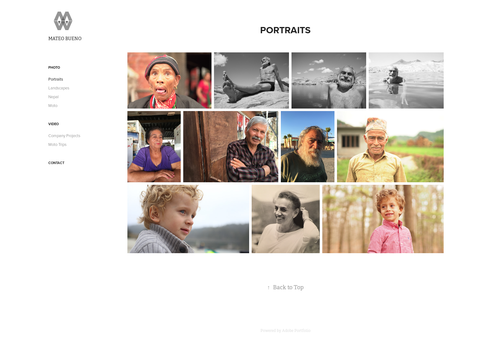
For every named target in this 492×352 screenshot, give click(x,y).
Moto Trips (57, 144)
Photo (54, 67)
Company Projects (64, 135)
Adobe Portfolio (296, 330)
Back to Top (285, 287)
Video (53, 123)
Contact (56, 162)
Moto (52, 105)
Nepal (53, 96)
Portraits (55, 79)
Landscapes (58, 88)
